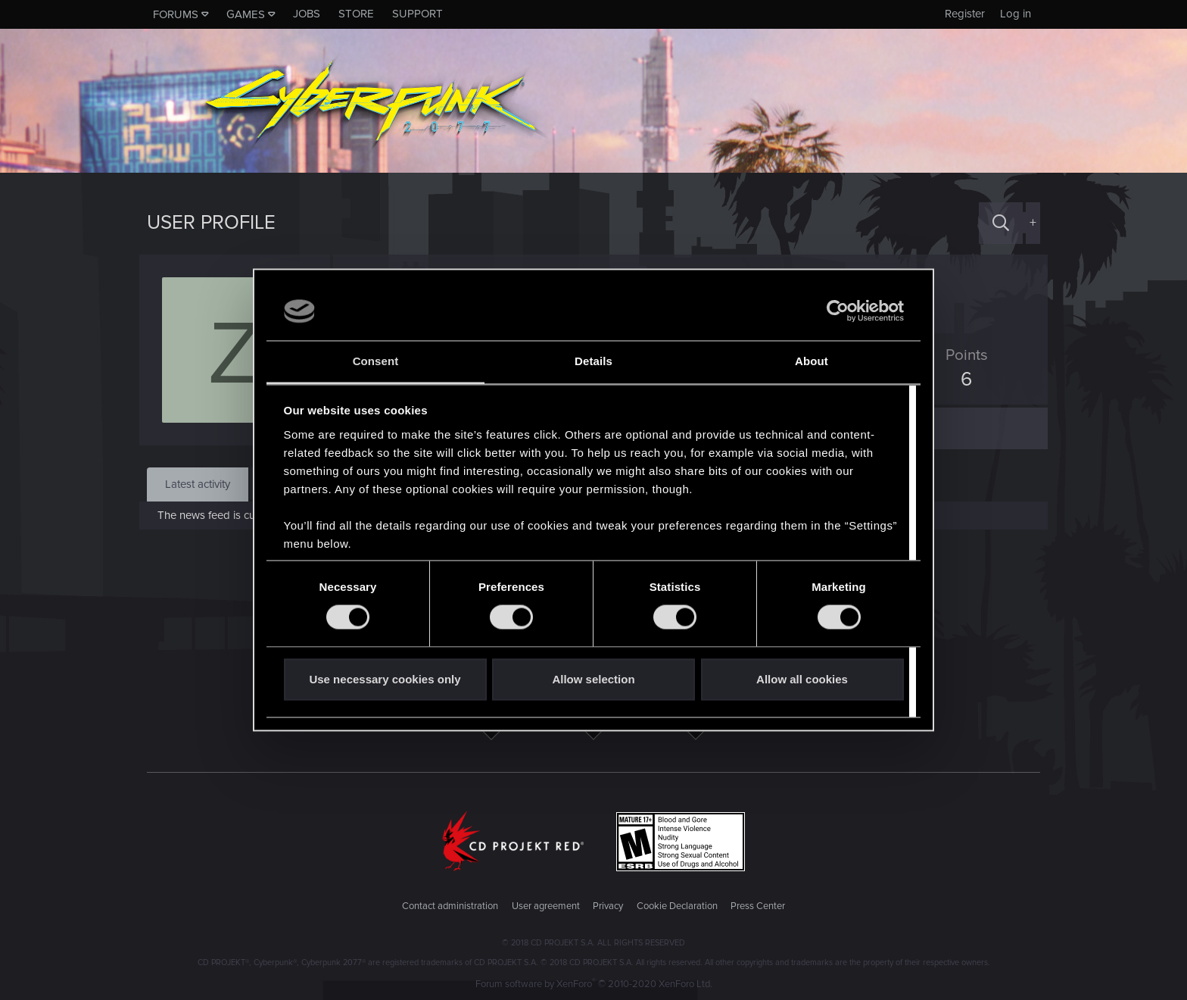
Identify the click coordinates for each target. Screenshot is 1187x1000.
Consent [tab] (376, 361)
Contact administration (450, 906)
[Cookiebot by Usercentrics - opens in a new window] (837, 311)
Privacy (608, 906)
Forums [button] (175, 14)
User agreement (546, 906)
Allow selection (593, 679)
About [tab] (811, 361)
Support (417, 13)
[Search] (1001, 223)
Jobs (306, 13)
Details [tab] (593, 361)
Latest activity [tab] (197, 484)
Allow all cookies (802, 679)
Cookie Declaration (677, 906)
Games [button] (245, 14)
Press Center (758, 906)
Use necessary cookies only (384, 679)
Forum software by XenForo (593, 984)
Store (356, 13)
